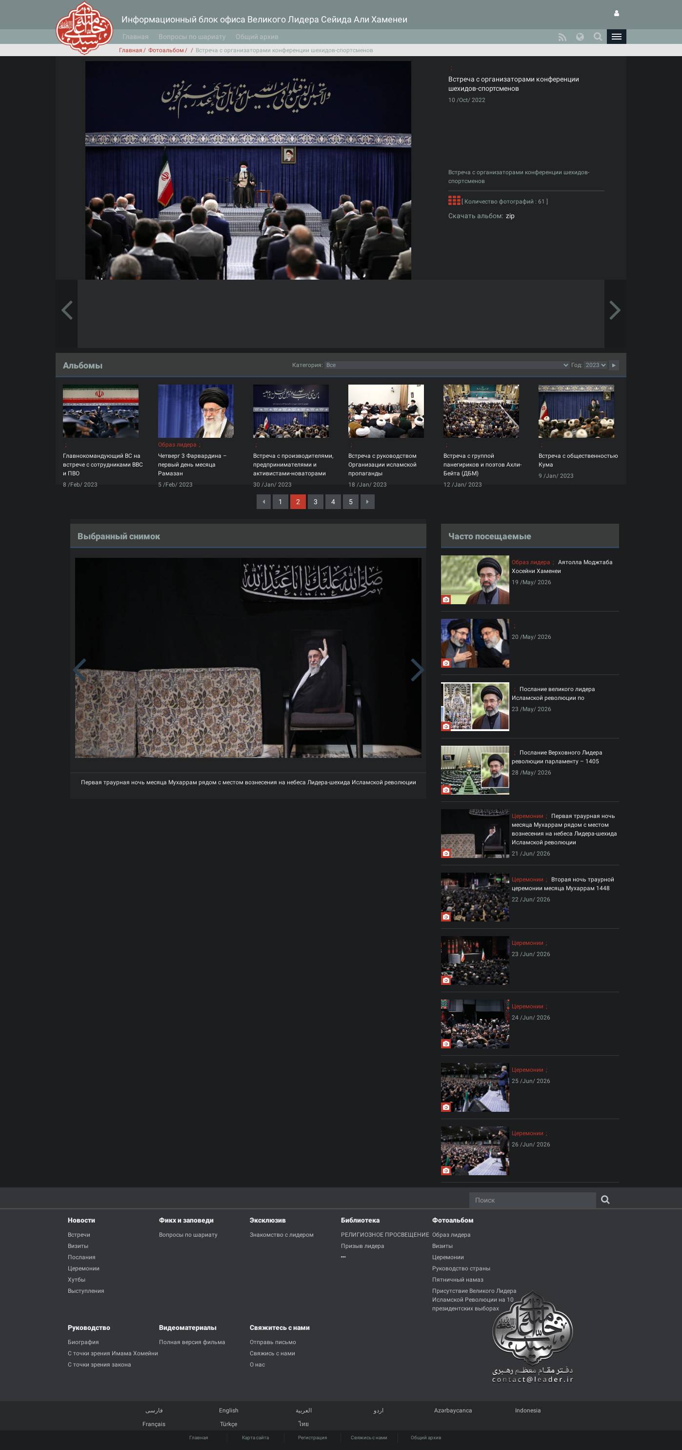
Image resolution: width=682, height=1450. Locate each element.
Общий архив (257, 37)
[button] (616, 36)
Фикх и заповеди (186, 1220)
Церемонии (527, 816)
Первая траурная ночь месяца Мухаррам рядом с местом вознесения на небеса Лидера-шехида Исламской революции (248, 782)
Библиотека (360, 1220)
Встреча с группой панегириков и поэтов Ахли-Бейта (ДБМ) (482, 464)
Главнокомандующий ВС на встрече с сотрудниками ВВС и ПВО (103, 464)
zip (509, 216)
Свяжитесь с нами (280, 1327)
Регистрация (312, 1437)
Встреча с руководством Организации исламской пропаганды (382, 464)
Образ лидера (177, 444)
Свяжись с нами (369, 1437)
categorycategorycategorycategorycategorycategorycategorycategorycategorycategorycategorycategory (447, 365)
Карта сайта (255, 1437)
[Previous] (264, 501)
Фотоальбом (166, 50)
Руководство (89, 1327)
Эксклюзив (268, 1220)
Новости (81, 1220)
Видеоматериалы (188, 1327)
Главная (135, 37)
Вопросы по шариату (192, 37)
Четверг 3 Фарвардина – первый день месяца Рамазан (192, 464)
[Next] (368, 501)
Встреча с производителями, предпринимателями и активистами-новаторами (293, 464)
